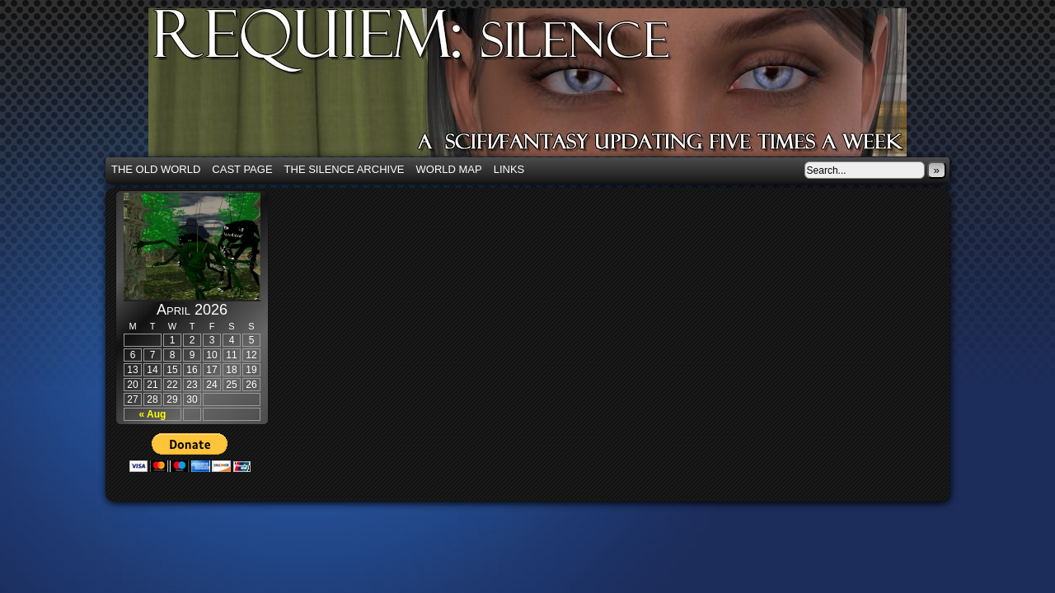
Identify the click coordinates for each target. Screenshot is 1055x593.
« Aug (152, 414)
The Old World (155, 169)
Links (509, 169)
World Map (449, 169)
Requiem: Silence (552, 87)
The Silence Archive (344, 169)
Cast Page (242, 169)
